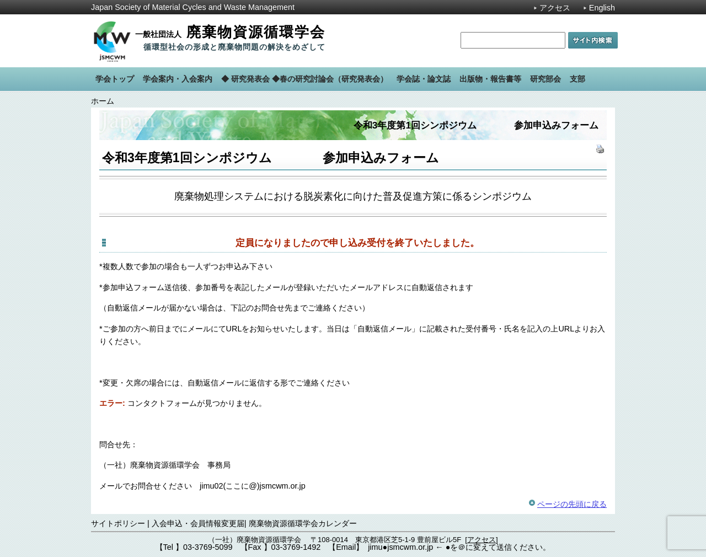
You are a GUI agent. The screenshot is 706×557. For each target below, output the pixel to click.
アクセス (554, 7)
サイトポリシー (118, 523)
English (602, 7)
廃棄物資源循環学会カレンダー (303, 523)
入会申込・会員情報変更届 (198, 523)
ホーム (102, 101)
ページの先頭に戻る (572, 504)
